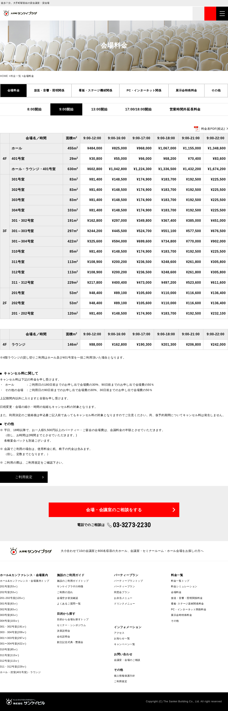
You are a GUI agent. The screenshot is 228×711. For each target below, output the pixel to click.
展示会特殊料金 (186, 90)
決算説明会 (63, 630)
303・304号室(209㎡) (13, 632)
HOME (4, 76)
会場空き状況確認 (67, 598)
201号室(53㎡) (8, 586)
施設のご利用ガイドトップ (73, 580)
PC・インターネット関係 (144, 90)
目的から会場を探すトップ (73, 619)
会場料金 (13, 90)
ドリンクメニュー (124, 603)
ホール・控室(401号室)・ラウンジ (20, 672)
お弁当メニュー (123, 598)
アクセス (119, 632)
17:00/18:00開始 (138, 109)
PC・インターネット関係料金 (188, 609)
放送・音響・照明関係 (49, 90)
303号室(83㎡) (8, 615)
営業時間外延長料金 (185, 109)
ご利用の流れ (65, 592)
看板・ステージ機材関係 (95, 90)
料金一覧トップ (180, 580)
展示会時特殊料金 (181, 615)
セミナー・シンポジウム (71, 625)
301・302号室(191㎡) (13, 626)
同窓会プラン (122, 592)
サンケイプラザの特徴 (70, 586)
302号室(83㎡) (8, 609)
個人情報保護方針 (124, 675)
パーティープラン (124, 586)
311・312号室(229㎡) (13, 666)
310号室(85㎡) (8, 649)
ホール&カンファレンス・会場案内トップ (24, 580)
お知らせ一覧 (122, 638)
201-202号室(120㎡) (12, 598)
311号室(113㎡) (9, 655)
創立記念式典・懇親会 (70, 642)
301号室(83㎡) (8, 603)
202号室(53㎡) (8, 592)
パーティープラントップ (128, 580)
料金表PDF (213, 128)
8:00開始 (34, 109)
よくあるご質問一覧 (69, 603)
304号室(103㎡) (9, 620)
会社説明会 (63, 636)
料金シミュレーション (184, 586)
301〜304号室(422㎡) (13, 643)
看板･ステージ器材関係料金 (187, 603)
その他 (216, 90)
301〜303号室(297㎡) (13, 638)
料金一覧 (16, 76)
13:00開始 (99, 109)
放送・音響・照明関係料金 (187, 598)
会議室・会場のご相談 (127, 660)
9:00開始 (66, 109)
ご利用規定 (24, 477)
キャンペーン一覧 (124, 644)
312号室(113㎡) (9, 660)
